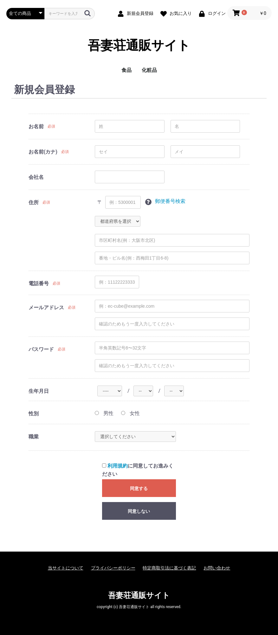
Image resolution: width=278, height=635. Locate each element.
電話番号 (39, 283)
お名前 (36, 126)
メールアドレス (46, 308)
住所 (34, 202)
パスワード (41, 349)
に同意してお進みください (137, 470)
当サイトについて (65, 567)
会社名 (36, 177)
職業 (34, 437)
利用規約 (117, 466)
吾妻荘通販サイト (139, 46)
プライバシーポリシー (113, 567)
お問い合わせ (217, 567)
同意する (139, 488)
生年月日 (39, 391)
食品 (126, 70)
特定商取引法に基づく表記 (169, 567)
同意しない (139, 511)
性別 (34, 414)
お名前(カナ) (43, 152)
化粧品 (149, 70)
